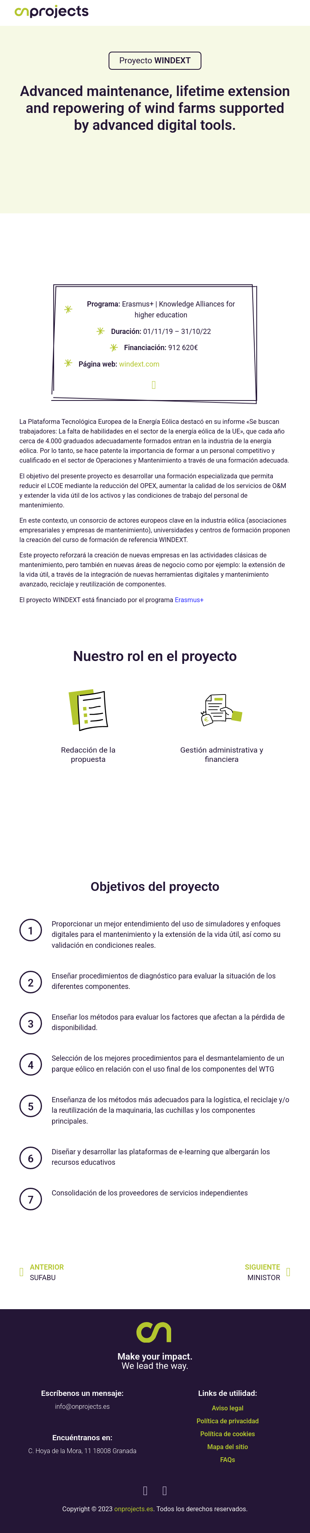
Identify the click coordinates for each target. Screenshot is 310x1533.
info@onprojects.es (82, 1406)
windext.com (139, 364)
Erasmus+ (189, 600)
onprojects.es (133, 1509)
